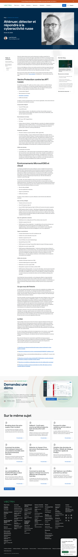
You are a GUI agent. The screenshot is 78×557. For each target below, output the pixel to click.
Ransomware (26, 516)
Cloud (5, 516)
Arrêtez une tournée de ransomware (7, 541)
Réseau (5, 514)
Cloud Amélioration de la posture (18, 521)
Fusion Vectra (61, 88)
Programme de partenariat (57, 507)
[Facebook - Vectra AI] (71, 515)
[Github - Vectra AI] (66, 520)
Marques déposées (25, 548)
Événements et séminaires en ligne (48, 538)
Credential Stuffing (27, 530)
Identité (5, 518)
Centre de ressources (48, 533)
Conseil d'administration (59, 523)
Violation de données (27, 512)
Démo (64, 5)
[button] (72, 5)
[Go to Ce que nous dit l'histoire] (10, 68)
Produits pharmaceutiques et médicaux (38, 520)
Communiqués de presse (59, 526)
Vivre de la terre (27, 533)
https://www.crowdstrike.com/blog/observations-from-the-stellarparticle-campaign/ (36, 362)
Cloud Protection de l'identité (17, 516)
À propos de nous (58, 520)
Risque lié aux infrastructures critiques (18, 526)
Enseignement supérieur (39, 516)
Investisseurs (57, 524)
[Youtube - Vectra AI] (66, 518)
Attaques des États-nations (27, 514)
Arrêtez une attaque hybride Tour (7, 538)
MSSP (56, 509)
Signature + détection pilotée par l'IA (17, 513)
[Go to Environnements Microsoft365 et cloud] (9, 65)
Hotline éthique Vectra (7, 550)
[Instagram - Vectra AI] (68, 518)
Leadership (57, 521)
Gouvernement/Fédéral (38, 513)
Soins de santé (37, 514)
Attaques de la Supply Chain (28, 518)
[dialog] (69, 547)
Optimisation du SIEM (17, 511)
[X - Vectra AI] (68, 515)
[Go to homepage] (8, 5)
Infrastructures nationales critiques (39, 507)
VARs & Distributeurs (58, 513)
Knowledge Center (48, 510)
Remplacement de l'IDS (18, 508)
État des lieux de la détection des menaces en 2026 (65, 77)
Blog (45, 532)
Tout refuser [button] (72, 551)
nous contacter (32, 74)
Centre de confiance (33, 548)
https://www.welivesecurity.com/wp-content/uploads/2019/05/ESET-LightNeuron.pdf (36, 351)
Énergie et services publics (38, 510)
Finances (36, 511)
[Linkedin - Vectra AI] (66, 515)
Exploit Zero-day (27, 525)
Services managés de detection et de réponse (8, 521)
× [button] (75, 539)
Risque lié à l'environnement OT (17, 523)
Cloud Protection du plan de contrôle (18, 518)
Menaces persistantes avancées (28, 510)
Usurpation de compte (28, 508)
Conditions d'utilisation (8, 548)
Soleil (25, 531)
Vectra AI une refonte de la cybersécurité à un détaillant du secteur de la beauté (65, 80)
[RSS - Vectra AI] (68, 520)
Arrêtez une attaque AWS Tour (8, 543)
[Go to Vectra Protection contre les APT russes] (9, 62)
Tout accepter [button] (65, 551)
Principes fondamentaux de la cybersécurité (49, 536)
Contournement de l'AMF (28, 528)
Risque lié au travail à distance (17, 528)
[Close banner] (73, 1)
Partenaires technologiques (57, 511)
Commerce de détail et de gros (39, 525)
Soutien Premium (48, 520)
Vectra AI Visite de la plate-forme (7, 536)
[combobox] (73, 539)
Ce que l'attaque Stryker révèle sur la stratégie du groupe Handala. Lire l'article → (39, 1)
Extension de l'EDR (17, 506)
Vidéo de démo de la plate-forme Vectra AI (7, 533)
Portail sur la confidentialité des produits (44, 548)
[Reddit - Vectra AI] (71, 518)
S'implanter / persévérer (24, 95)
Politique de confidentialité (56, 548)
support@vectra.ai (68, 506)
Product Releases (48, 512)
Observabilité (6, 509)
